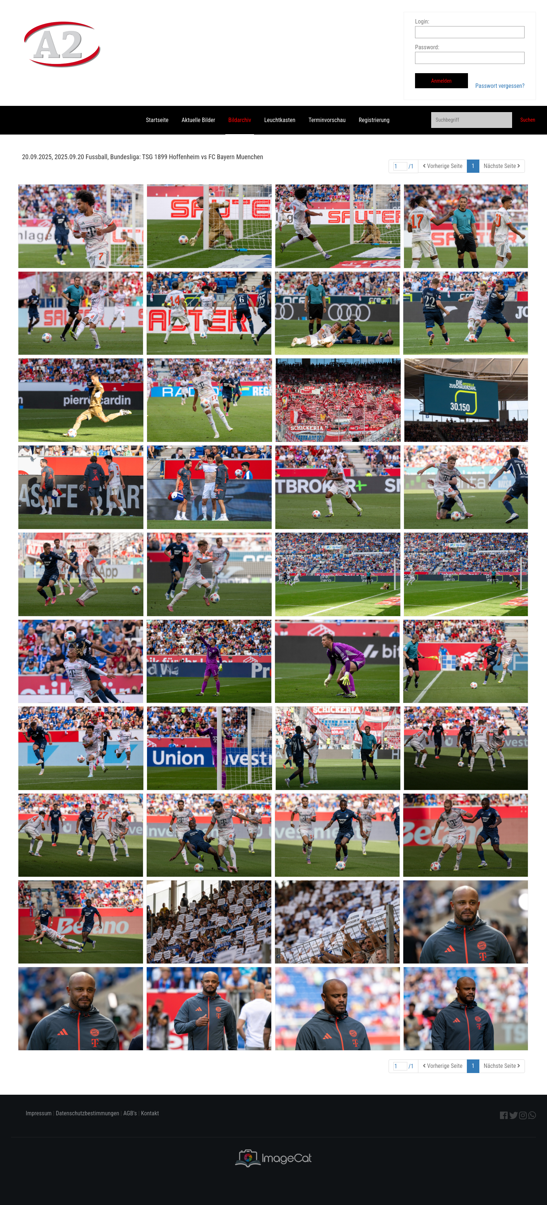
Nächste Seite (502, 165)
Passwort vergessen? (500, 85)
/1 (403, 166)
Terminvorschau (327, 120)
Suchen (527, 120)
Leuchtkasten (280, 120)
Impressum (39, 1113)
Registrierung (374, 120)
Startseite (157, 120)
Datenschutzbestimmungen (87, 1113)
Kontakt (150, 1113)
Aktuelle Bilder (198, 120)
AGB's (130, 1113)
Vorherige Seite (442, 165)
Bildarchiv (239, 120)
